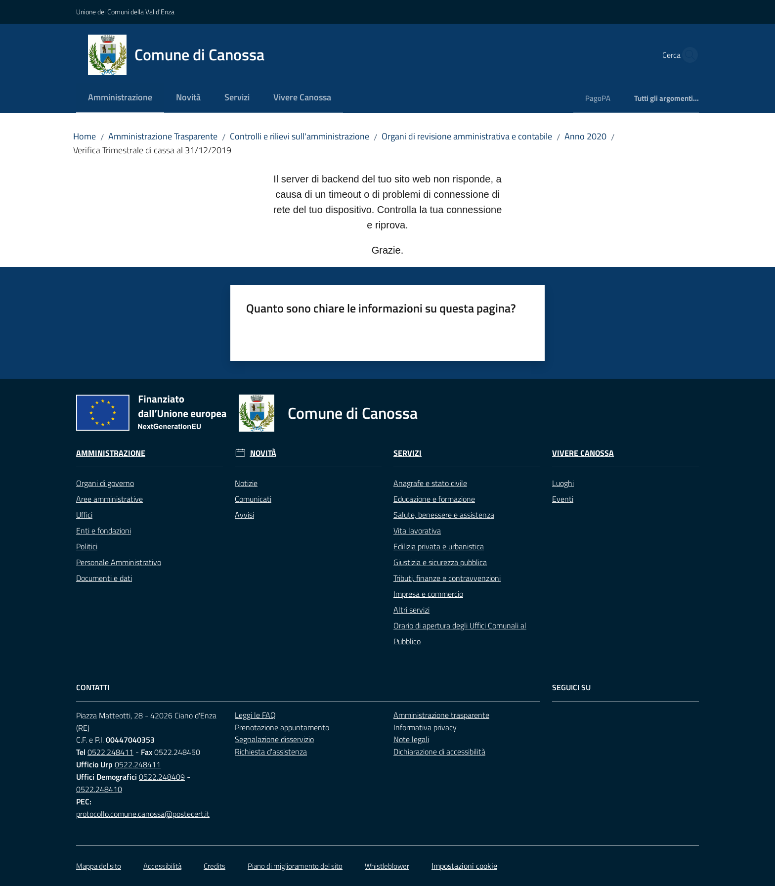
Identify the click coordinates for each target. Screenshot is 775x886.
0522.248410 (99, 789)
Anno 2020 (585, 136)
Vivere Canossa (583, 453)
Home (84, 136)
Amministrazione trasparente (441, 715)
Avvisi (244, 515)
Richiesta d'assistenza (271, 751)
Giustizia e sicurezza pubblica (440, 562)
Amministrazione (110, 453)
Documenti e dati (104, 578)
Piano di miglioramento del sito (295, 866)
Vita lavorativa (417, 530)
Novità (263, 453)
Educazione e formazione (434, 499)
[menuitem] (120, 98)
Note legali (411, 739)
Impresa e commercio (428, 594)
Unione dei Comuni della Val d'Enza (125, 11)
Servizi (407, 453)
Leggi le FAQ (255, 715)
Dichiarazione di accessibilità (439, 751)
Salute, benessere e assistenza (443, 515)
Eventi (562, 499)
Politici (86, 546)
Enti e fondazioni (103, 530)
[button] (687, 55)
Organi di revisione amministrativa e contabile (467, 136)
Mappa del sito (98, 866)
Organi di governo (105, 483)
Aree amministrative (109, 499)
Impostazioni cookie (464, 866)
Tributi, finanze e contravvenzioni (447, 578)
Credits (214, 866)
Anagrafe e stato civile (430, 483)
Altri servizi (411, 610)
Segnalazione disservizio (274, 739)
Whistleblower (387, 866)
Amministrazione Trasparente (162, 136)
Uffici (84, 515)
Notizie (246, 483)
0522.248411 (110, 752)
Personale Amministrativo (118, 562)
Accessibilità (162, 866)
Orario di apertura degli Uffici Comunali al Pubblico (459, 633)
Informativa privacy (425, 727)
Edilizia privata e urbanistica (438, 546)
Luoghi (563, 483)
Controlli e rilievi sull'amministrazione (299, 136)
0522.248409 (162, 777)
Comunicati (253, 499)
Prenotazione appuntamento (282, 727)
